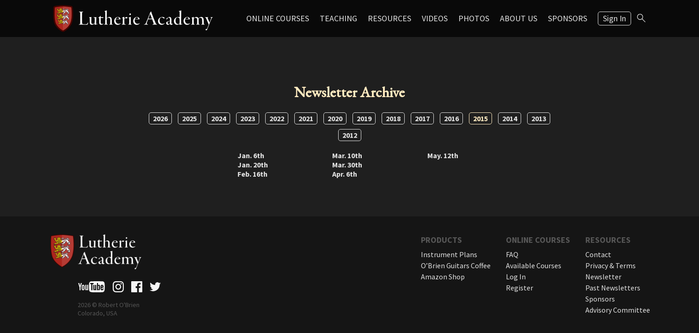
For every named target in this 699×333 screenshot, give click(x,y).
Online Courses (277, 18)
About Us (518, 18)
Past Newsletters (612, 287)
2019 (364, 118)
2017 (422, 118)
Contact (598, 254)
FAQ (512, 254)
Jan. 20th (252, 164)
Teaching (338, 18)
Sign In (614, 18)
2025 (189, 118)
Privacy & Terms (610, 265)
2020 (335, 118)
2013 (538, 118)
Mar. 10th (347, 155)
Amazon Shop (443, 276)
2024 (218, 118)
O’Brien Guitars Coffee (456, 265)
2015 (480, 118)
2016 (451, 118)
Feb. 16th (252, 174)
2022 (276, 118)
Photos (473, 18)
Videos (435, 18)
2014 (509, 118)
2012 (349, 135)
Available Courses (533, 265)
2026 (160, 118)
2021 (305, 118)
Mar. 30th (347, 164)
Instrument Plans (449, 254)
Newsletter (603, 276)
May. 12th (442, 155)
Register (519, 287)
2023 (247, 118)
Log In (516, 276)
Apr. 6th (344, 174)
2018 (393, 118)
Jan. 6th (250, 155)
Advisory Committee (617, 309)
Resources (389, 18)
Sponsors (567, 18)
